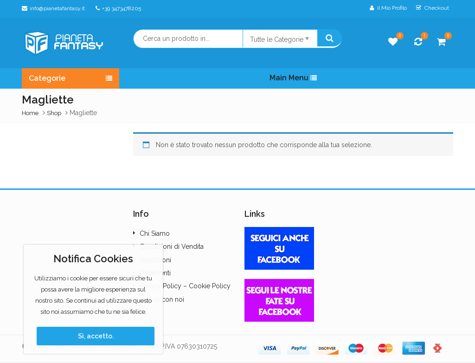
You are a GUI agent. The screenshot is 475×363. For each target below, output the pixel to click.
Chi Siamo (155, 233)
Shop (54, 113)
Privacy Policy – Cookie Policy (185, 286)
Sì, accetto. (96, 336)
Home (30, 113)
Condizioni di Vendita (172, 246)
